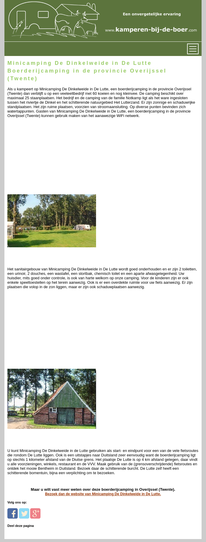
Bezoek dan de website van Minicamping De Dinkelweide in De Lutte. (103, 494)
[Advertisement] (48, 160)
